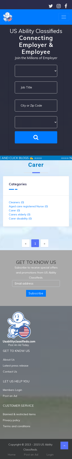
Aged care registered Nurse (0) (28, 206)
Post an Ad (10, 396)
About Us (9, 359)
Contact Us (10, 371)
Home (12, 454)
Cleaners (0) (16, 202)
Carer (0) (14, 210)
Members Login (12, 390)
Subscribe (36, 293)
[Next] (44, 243)
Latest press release (15, 365)
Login (50, 454)
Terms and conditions (16, 426)
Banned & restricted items (19, 414)
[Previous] (26, 243)
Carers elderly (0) (19, 214)
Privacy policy (11, 420)
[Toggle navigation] (63, 17)
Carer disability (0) (20, 218)
